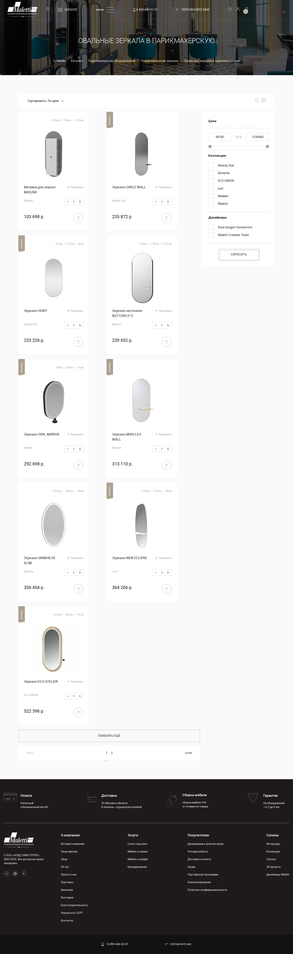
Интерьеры (273, 843)
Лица (64, 859)
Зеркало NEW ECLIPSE (129, 558)
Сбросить (239, 254)
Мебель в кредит (138, 859)
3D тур (65, 866)
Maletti (28, 447)
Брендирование (137, 866)
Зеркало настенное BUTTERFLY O (127, 313)
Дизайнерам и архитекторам (205, 843)
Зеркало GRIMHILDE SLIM (39, 560)
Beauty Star (119, 200)
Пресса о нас (69, 874)
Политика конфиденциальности (207, 889)
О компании (70, 835)
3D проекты (273, 866)
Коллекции (273, 851)
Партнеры (67, 882)
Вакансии (67, 889)
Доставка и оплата (199, 859)
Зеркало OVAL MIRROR (41, 434)
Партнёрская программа (203, 874)
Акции (191, 866)
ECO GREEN (31, 695)
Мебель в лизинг (138, 851)
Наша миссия (69, 851)
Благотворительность (74, 905)
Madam (28, 200)
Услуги (133, 835)
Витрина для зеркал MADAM (39, 189)
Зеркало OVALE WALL (129, 187)
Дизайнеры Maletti (277, 874)
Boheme (28, 571)
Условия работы (198, 851)
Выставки (67, 897)
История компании (72, 843)
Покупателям (198, 835)
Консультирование (199, 882)
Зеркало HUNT (35, 311)
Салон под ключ (137, 843)
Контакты (67, 920)
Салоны (272, 835)
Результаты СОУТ (72, 912)
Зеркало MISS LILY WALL (126, 436)
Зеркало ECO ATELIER (41, 681)
